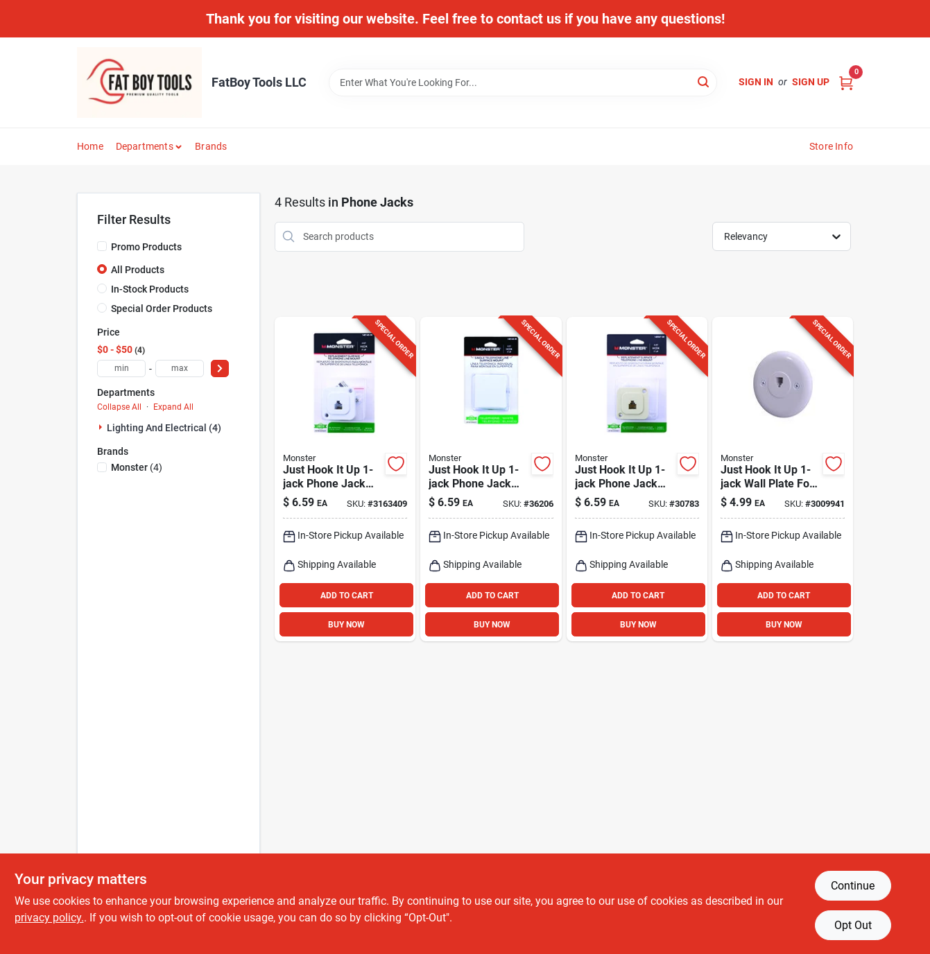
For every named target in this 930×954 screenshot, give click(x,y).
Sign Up (810, 81)
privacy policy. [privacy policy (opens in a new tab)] (49, 917)
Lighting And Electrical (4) (164, 427)
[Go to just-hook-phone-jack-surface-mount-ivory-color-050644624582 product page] (637, 479)
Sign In (756, 81)
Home (90, 146)
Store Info (831, 146)
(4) (136, 467)
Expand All (173, 407)
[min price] (121, 368)
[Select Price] (220, 368)
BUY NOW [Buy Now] (346, 625)
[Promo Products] (102, 246)
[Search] (704, 81)
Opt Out (853, 925)
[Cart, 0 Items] (846, 82)
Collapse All (119, 407)
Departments (144, 146)
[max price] (179, 368)
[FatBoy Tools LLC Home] (139, 82)
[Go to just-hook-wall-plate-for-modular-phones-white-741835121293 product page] (782, 479)
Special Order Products (161, 308)
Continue (853, 885)
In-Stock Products (150, 289)
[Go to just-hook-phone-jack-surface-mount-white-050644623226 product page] (490, 479)
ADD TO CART (346, 595)
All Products (137, 269)
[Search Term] (523, 82)
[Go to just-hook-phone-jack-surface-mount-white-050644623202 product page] (345, 479)
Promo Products (146, 246)
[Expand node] (102, 427)
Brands (211, 146)
